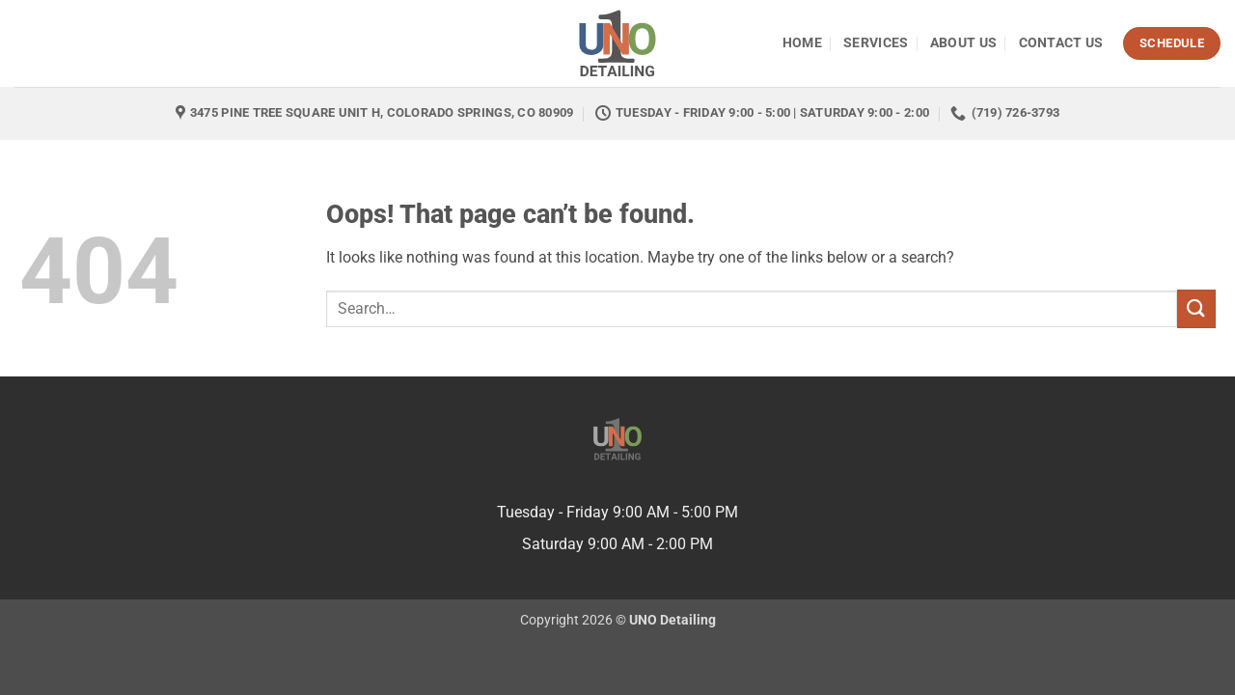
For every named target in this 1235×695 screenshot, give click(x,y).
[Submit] (1196, 308)
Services (875, 43)
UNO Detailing (672, 620)
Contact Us (1061, 43)
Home (802, 43)
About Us (963, 43)
